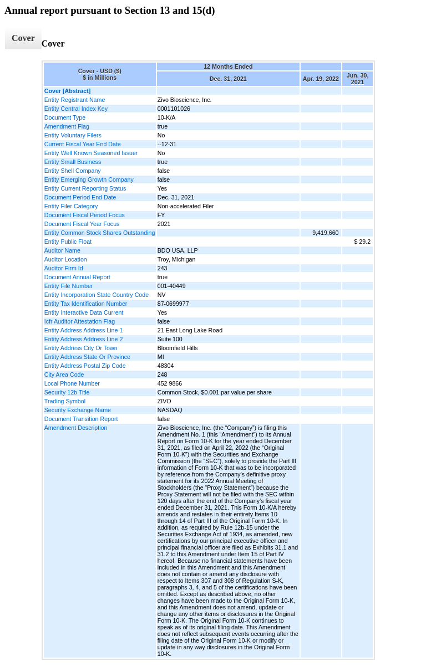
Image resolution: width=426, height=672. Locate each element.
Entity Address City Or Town (81, 348)
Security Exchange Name (77, 410)
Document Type (64, 117)
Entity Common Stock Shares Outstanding (99, 232)
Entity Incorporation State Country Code (96, 294)
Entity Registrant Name (74, 99)
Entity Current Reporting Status (85, 188)
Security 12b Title (67, 392)
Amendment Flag (66, 126)
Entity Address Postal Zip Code (85, 365)
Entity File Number (68, 286)
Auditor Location (65, 259)
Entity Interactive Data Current (84, 312)
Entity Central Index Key (76, 108)
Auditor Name (62, 250)
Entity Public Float (68, 241)
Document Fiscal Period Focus (84, 215)
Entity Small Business (72, 161)
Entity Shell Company (72, 170)
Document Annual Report (77, 277)
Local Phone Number (72, 383)
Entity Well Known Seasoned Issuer (91, 153)
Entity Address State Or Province (87, 356)
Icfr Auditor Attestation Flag (79, 321)
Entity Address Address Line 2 (83, 339)
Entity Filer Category (71, 206)
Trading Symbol (64, 401)
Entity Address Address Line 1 (83, 330)
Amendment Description (76, 427)
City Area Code (64, 374)
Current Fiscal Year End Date (82, 144)
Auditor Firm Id (63, 268)
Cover (23, 38)
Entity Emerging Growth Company (89, 179)
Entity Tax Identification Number (86, 303)
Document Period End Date (80, 197)
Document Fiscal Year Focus (82, 223)
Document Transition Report (81, 418)
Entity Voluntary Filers (73, 135)
